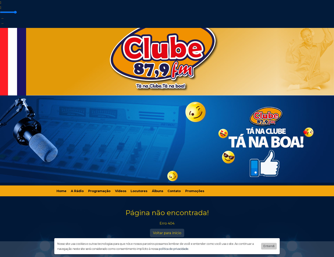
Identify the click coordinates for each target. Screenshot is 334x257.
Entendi (269, 246)
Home (61, 191)
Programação (99, 191)
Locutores (139, 191)
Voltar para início (167, 233)
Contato (174, 191)
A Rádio (77, 191)
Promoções (194, 191)
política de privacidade (173, 249)
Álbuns (157, 191)
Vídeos (120, 191)
